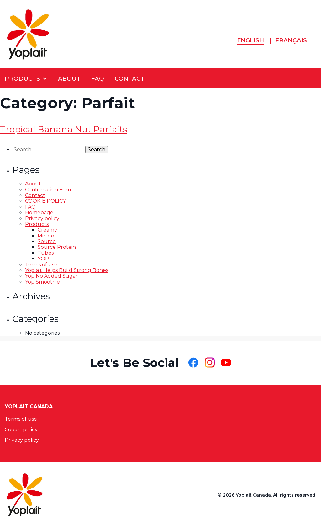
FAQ (30, 207)
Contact (35, 195)
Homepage (39, 213)
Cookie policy (21, 430)
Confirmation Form (49, 190)
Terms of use (41, 265)
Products (37, 224)
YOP (43, 259)
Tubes (46, 253)
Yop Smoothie (42, 282)
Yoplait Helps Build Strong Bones (66, 270)
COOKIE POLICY (45, 201)
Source (47, 241)
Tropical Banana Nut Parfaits (63, 129)
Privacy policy (42, 218)
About (33, 184)
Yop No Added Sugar (51, 276)
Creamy (47, 230)
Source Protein (57, 247)
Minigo (46, 236)
